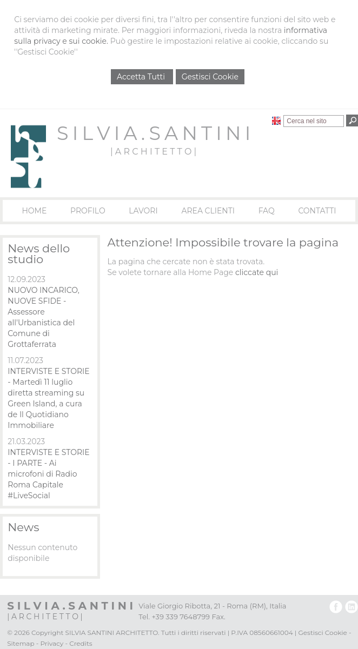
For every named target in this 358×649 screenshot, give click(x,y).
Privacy (51, 643)
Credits (80, 643)
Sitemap (20, 643)
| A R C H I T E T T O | (153, 151)
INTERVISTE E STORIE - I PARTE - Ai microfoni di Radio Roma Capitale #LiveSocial (48, 473)
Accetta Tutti (142, 77)
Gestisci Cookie (210, 77)
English (276, 120)
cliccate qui (256, 272)
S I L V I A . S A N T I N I (153, 133)
